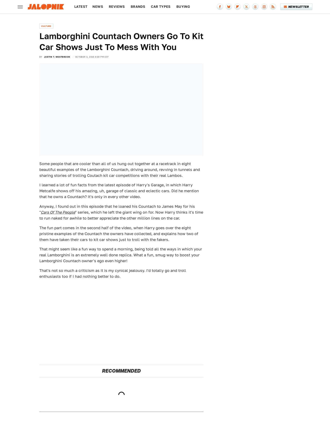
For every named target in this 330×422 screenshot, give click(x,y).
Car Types (161, 7)
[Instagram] (264, 7)
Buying (183, 7)
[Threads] (255, 7)
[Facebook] (220, 7)
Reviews (117, 7)
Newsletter (296, 7)
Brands (138, 7)
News (97, 7)
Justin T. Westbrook (57, 57)
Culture (46, 26)
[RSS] (273, 7)
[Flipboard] (237, 7)
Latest (80, 7)
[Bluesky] (229, 7)
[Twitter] (246, 7)
